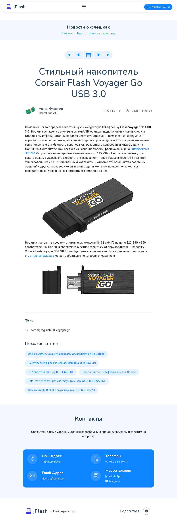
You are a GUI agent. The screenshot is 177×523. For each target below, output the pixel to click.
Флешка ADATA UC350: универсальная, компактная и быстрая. (66, 354)
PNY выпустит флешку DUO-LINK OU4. (51, 372)
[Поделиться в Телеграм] (146, 511)
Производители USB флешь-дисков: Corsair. (109, 372)
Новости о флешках (102, 33)
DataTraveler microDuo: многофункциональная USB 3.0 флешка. (67, 381)
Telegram (114, 481)
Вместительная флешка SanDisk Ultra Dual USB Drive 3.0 (62, 363)
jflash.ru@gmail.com (54, 478)
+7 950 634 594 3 (116, 461)
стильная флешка (42, 255)
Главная (66, 33)
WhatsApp (114, 476)
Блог (80, 33)
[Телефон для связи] (158, 7)
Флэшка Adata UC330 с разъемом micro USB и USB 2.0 (61, 390)
